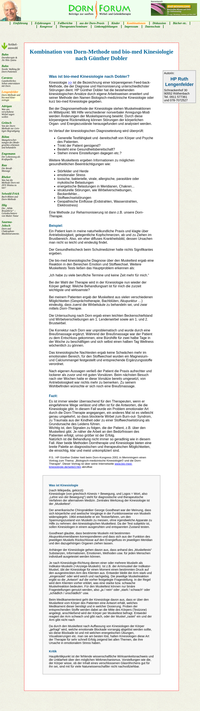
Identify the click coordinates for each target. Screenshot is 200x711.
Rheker (11, 182)
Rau (11, 168)
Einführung (20, 23)
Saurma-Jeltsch (11, 227)
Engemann (11, 156)
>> (70, 82)
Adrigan (11, 111)
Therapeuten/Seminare (73, 26)
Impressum (131, 26)
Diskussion (159, 23)
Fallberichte (65, 23)
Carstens (11, 81)
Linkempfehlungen (105, 26)
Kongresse (46, 26)
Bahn (11, 57)
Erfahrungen (43, 23)
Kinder (116, 23)
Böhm (11, 142)
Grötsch (11, 126)
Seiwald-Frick (11, 196)
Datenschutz (152, 26)
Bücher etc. (180, 23)
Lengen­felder (11, 95)
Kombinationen (136, 23)
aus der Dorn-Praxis (92, 23)
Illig (11, 210)
